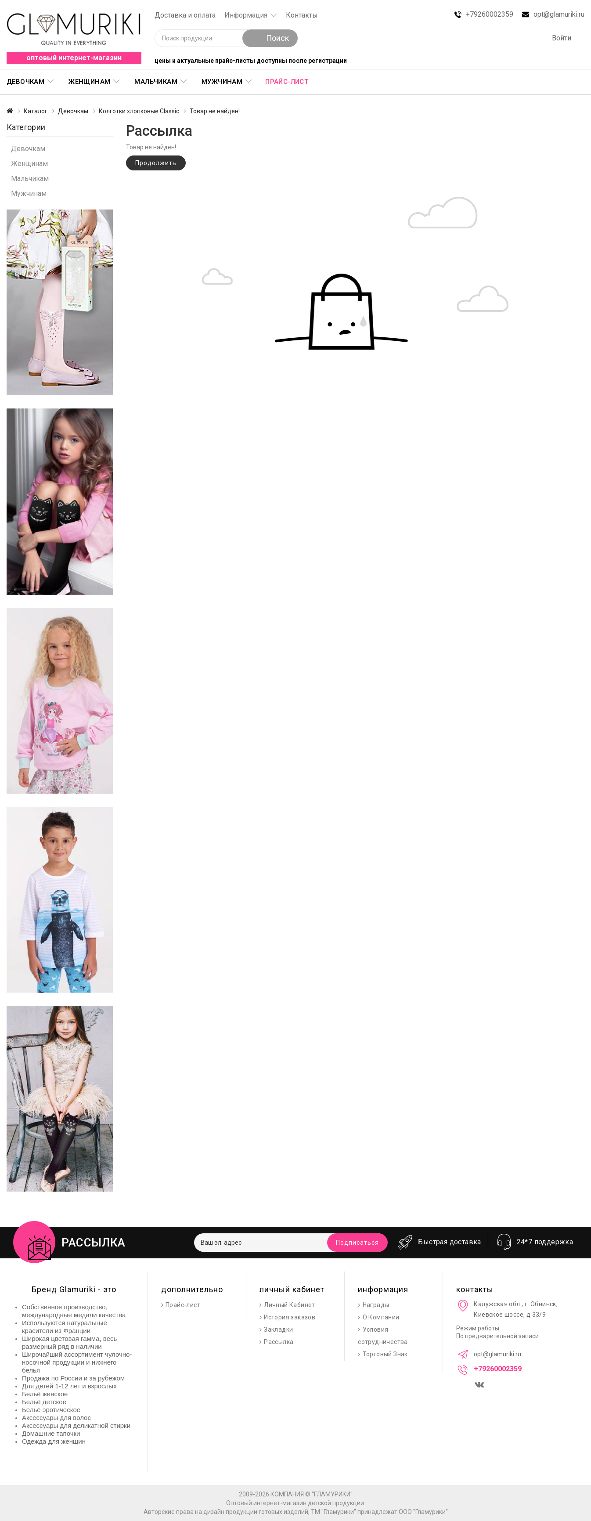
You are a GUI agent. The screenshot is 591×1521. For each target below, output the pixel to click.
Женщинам (89, 82)
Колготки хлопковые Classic (139, 111)
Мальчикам (155, 82)
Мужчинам (222, 82)
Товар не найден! (215, 111)
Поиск (270, 38)
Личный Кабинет (289, 1304)
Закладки (278, 1329)
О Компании (381, 1317)
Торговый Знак (385, 1354)
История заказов (289, 1317)
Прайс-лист (286, 82)
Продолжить (156, 162)
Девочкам (25, 82)
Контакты (302, 15)
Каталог (35, 111)
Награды (376, 1304)
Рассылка (278, 1341)
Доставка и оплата (185, 15)
